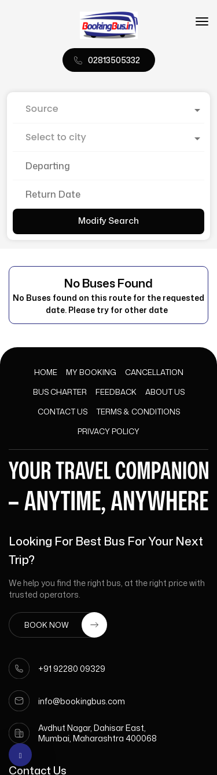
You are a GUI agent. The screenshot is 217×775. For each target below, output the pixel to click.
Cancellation (154, 372)
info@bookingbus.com (81, 701)
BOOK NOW (65, 625)
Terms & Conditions (138, 411)
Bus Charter (60, 392)
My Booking (91, 372)
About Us (165, 392)
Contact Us (62, 411)
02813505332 (114, 60)
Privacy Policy (108, 431)
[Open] (197, 110)
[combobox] (108, 109)
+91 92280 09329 (71, 668)
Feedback (116, 392)
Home (45, 372)
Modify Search (108, 220)
